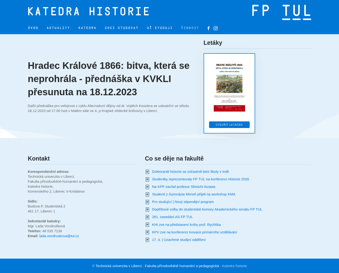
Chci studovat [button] (121, 28)
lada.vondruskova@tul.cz (59, 236)
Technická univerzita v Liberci (119, 266)
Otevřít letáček (229, 124)
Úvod (33, 28)
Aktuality (58, 28)
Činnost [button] (190, 28)
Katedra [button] (87, 28)
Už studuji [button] (160, 28)
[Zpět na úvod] (99, 11)
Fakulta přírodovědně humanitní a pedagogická (182, 266)
